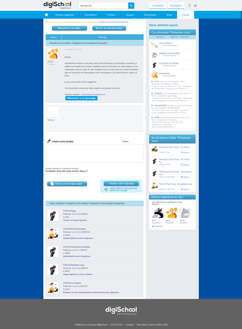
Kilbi (168, 164)
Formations (91, 14)
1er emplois (76, 283)
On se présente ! (166, 43)
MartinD (75, 214)
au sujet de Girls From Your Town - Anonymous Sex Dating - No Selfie (168, 82)
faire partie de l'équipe (169, 63)
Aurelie (182, 220)
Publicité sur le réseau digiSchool (91, 324)
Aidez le (186, 152)
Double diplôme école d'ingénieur (78, 238)
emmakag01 (170, 177)
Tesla (168, 152)
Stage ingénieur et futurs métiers (77, 274)
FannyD (75, 286)
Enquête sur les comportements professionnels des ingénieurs (91, 292)
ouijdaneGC (170, 189)
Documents (151, 14)
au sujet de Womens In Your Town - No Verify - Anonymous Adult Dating (171, 94)
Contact (130, 324)
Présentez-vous (77, 265)
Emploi (130, 14)
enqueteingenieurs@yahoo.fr (93, 94)
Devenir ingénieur (65, 14)
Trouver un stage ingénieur (75, 220)
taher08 (74, 250)
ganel (168, 220)
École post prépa (78, 229)
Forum (186, 14)
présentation (164, 73)
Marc (154, 220)
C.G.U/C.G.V (116, 324)
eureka (50, 61)
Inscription (176, 5)
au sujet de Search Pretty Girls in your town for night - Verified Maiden (171, 106)
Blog (170, 14)
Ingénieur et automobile (169, 53)
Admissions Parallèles (80, 247)
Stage (73, 211)
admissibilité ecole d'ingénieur (76, 256)
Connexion (157, 5)
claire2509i (76, 232)
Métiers (112, 14)
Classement (158, 226)
